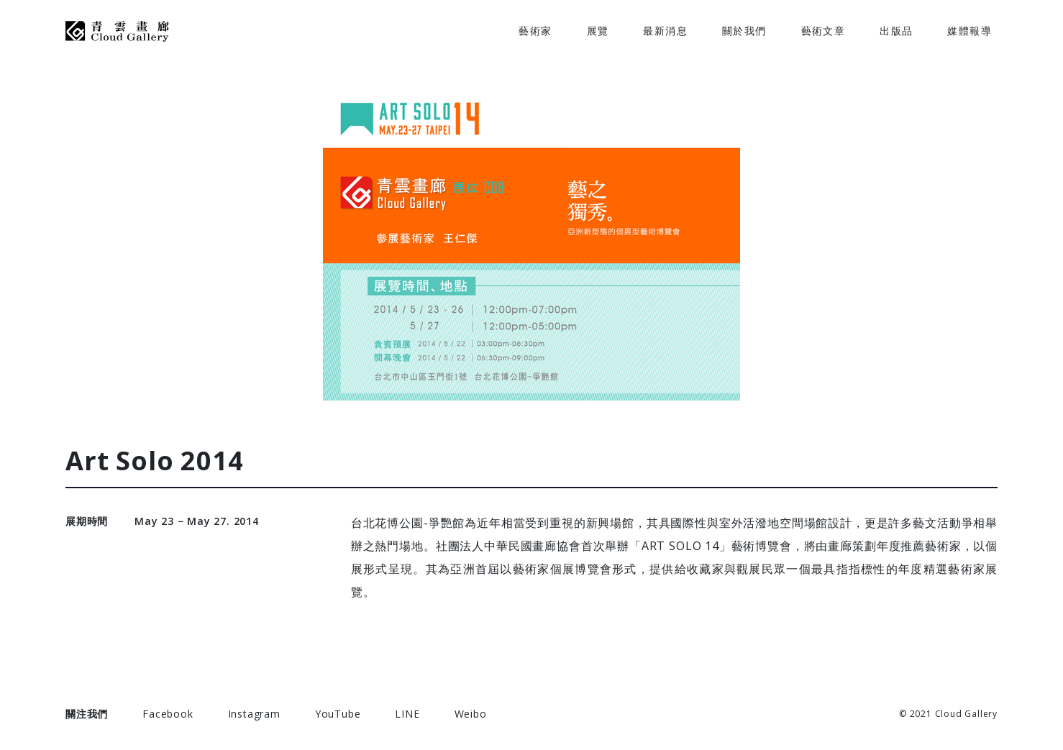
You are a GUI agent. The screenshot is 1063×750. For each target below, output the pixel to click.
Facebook (167, 714)
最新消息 (665, 30)
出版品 (896, 30)
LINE (407, 714)
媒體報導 (969, 30)
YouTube (338, 714)
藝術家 (535, 30)
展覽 (598, 30)
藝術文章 (823, 30)
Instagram (254, 714)
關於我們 (744, 30)
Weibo (471, 714)
